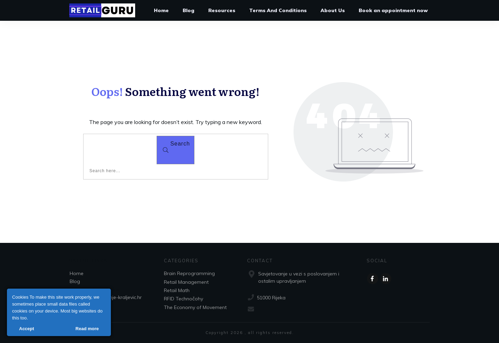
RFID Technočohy (183, 299)
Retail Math (177, 290)
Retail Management (186, 282)
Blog (75, 281)
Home (77, 273)
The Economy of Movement (195, 307)
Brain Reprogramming (189, 273)
